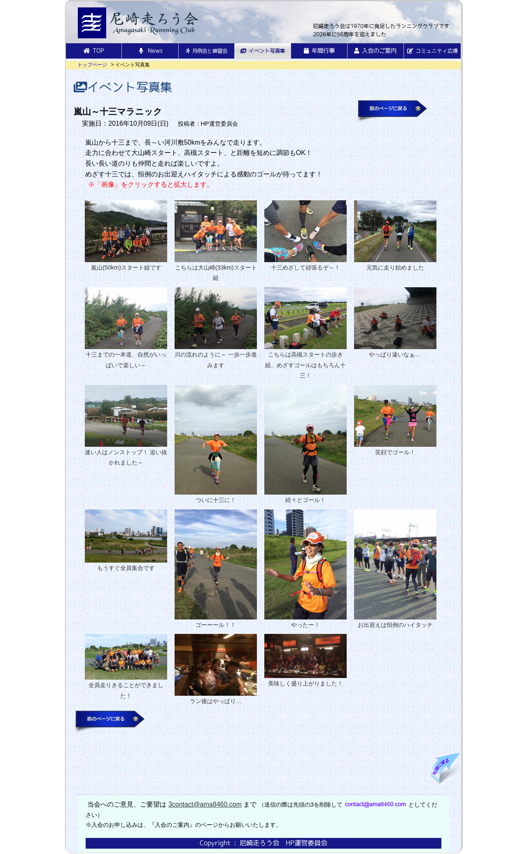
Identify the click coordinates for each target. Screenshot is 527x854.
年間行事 (319, 51)
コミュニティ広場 (432, 51)
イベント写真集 (262, 51)
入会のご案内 (375, 51)
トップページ (92, 65)
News (150, 51)
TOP (93, 51)
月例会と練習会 (206, 51)
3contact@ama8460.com (205, 804)
